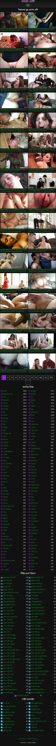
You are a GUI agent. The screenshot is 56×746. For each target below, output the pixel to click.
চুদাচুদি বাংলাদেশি (8, 590)
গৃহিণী (5, 488)
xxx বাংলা (6, 709)
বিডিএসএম (34, 503)
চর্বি (32, 570)
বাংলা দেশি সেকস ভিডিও (38, 674)
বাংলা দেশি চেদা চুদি (9, 653)
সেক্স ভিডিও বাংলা (8, 724)
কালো (5, 461)
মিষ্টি (32, 452)
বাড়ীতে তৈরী (35, 485)
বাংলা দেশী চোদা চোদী (37, 680)
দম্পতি (33, 479)
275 (51, 377)
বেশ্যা (32, 439)
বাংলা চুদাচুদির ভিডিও (37, 730)
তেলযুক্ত (33, 518)
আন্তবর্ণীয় (34, 470)
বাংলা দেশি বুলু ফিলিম (37, 665)
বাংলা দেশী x (35, 677)
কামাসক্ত (5, 418)
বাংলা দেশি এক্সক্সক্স (9, 644)
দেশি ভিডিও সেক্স (8, 614)
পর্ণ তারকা (6, 458)
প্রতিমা (33, 542)
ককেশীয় (5, 491)
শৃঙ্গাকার (33, 446)
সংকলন (33, 442)
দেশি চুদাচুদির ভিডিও (9, 605)
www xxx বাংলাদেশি (9, 577)
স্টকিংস (5, 427)
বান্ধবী (5, 473)
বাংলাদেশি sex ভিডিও (37, 689)
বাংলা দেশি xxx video (9, 638)
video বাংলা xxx (8, 715)
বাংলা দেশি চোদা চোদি (37, 653)
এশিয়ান (33, 436)
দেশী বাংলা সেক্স (36, 620)
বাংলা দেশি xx (35, 632)
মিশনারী (5, 409)
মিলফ (32, 415)
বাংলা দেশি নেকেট (36, 662)
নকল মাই (6, 536)
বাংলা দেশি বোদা (8, 668)
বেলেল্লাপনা (34, 530)
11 (45, 377)
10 (40, 377)
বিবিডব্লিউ (34, 533)
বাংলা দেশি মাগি (8, 671)
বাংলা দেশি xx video (9, 635)
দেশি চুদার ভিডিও (36, 605)
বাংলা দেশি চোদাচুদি (9, 656)
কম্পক (5, 515)
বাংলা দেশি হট (7, 677)
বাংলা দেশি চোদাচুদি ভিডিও (39, 656)
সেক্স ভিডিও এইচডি (9, 712)
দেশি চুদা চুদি (34, 599)
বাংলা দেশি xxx (35, 635)
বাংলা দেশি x (7, 632)
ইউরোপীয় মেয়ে (8, 394)
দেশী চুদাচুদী (34, 617)
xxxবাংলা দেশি (35, 580)
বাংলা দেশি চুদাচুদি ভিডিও (38, 650)
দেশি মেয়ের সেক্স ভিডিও (10, 617)
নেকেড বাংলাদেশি (8, 623)
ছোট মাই (5, 406)
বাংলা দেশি (28, 1)
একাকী (5, 455)
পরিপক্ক (5, 521)
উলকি (33, 467)
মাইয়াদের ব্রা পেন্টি (8, 561)
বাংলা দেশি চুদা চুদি (36, 647)
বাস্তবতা (33, 509)
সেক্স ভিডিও (34, 706)
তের (32, 418)
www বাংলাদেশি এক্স (37, 577)
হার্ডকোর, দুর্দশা (7, 545)
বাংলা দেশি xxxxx (36, 641)
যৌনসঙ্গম (6, 548)
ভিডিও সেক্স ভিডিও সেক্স (38, 721)
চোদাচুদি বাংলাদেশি (36, 593)
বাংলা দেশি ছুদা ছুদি (8, 662)
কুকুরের (33, 400)
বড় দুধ (5, 403)
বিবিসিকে (33, 473)
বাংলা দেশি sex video (37, 629)
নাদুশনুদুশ (33, 527)
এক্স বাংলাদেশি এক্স (36, 583)
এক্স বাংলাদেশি (7, 583)
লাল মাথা (6, 467)
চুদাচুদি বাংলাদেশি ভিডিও (38, 590)
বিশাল (33, 561)
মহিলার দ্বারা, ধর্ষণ (8, 506)
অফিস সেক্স (34, 564)
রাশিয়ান (33, 548)
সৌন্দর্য (33, 427)
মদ (32, 536)
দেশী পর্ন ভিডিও (8, 620)
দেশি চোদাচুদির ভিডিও (37, 608)
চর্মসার (5, 479)
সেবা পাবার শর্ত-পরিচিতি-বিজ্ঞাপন (28, 739)
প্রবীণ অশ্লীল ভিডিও (37, 703)
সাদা (32, 403)
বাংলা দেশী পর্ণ (7, 686)
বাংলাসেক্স (34, 724)
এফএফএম (34, 491)
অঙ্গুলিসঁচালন (35, 449)
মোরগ (33, 500)
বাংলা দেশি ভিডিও (36, 668)
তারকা (33, 482)
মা (3, 485)
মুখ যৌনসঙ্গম (7, 509)
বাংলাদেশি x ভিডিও (23, 696)
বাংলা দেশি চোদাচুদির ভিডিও (11, 659)
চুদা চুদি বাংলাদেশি (36, 586)
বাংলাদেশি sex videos (10, 689)
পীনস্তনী (33, 394)
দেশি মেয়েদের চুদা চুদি (37, 614)
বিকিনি (5, 530)
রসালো (5, 503)
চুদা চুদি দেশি (6, 586)
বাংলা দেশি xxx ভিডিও (38, 638)
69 (4, 533)
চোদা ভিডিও (7, 718)
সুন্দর (4, 421)
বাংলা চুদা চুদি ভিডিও (9, 706)
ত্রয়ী (4, 430)
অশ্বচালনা (6, 400)
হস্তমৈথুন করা (7, 433)
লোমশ (5, 449)
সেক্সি (32, 715)
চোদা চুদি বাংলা (35, 718)
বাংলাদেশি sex (35, 686)
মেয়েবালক (6, 524)
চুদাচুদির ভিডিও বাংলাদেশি (11, 593)
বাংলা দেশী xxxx (8, 680)
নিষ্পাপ (5, 415)
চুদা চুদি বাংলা (7, 727)
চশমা (32, 497)
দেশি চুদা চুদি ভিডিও (9, 602)
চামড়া (5, 436)
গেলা (32, 524)
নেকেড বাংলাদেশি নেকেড (38, 623)
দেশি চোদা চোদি (7, 608)
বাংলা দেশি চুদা (7, 647)
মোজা (33, 567)
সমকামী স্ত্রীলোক (8, 452)
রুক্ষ (32, 555)
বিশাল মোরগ (35, 455)
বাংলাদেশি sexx (8, 692)
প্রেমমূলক (6, 564)
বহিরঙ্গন (33, 458)
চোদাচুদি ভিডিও (35, 709)
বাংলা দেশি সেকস (8, 674)
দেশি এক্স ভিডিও (8, 596)
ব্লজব (4, 391)
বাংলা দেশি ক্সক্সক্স (36, 644)
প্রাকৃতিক (5, 446)
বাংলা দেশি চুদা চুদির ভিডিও (11, 650)
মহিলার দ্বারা (34, 424)
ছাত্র (4, 542)
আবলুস (5, 497)
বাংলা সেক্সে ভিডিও (9, 721)
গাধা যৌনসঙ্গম (7, 464)
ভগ (32, 397)
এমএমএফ (34, 515)
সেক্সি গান (34, 727)
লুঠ (4, 412)
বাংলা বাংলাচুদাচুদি (36, 712)
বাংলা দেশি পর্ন (7, 665)
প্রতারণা (5, 527)
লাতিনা (5, 500)
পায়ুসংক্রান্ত (34, 430)
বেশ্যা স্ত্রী (33, 476)
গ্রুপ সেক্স (6, 494)
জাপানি (33, 464)
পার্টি (4, 567)
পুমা (4, 558)
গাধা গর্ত (33, 506)
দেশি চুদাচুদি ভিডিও (36, 602)
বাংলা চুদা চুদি (7, 730)
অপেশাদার (34, 461)
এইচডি (33, 406)
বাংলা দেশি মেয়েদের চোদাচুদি (39, 671)
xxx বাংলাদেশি (7, 580)
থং (32, 494)
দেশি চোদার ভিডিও (9, 611)
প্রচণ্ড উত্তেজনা (7, 539)
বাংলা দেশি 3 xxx (8, 626)
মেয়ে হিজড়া (34, 521)
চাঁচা (32, 409)
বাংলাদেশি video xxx (37, 692)
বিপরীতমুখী (34, 558)
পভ (4, 470)
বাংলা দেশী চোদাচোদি (9, 683)
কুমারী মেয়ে (34, 412)
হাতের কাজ (34, 488)
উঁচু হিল (5, 518)
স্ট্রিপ (4, 424)
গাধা (4, 397)
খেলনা (33, 433)
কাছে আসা (6, 476)
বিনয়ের (5, 439)
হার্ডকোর (33, 391)
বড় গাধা (33, 539)
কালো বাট (34, 545)
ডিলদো (5, 482)
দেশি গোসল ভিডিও (9, 599)
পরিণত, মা (34, 552)
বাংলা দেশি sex (7, 629)
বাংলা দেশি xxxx (8, 641)
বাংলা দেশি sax (35, 626)
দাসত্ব (4, 512)
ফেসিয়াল (6, 442)
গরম (32, 421)
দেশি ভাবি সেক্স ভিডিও (38, 611)
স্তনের (5, 552)
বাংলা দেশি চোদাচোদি (37, 659)
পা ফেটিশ (6, 570)
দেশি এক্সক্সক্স (35, 596)
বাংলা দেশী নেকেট (36, 683)
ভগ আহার (34, 512)
